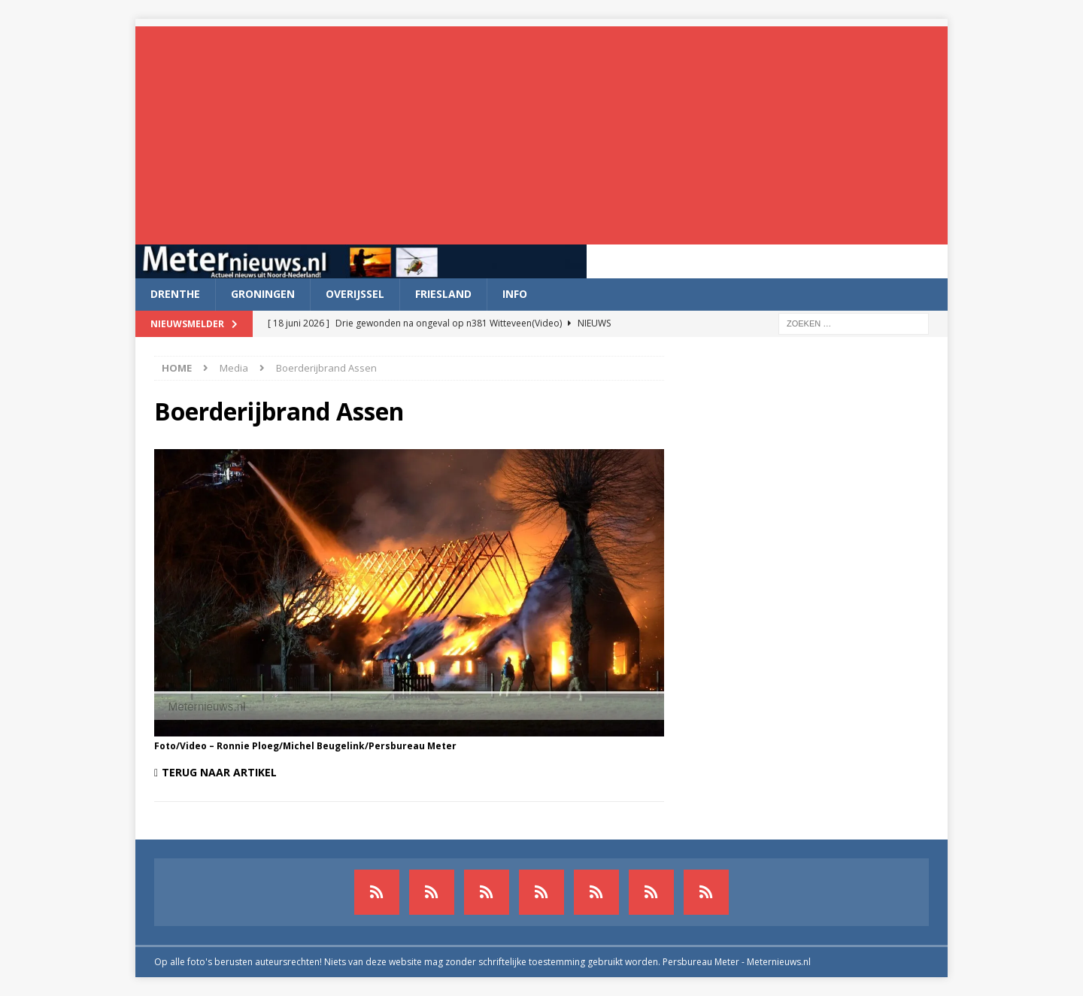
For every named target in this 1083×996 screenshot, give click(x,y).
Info (514, 294)
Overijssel (355, 294)
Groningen (263, 294)
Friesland (443, 294)
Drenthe (175, 294)
